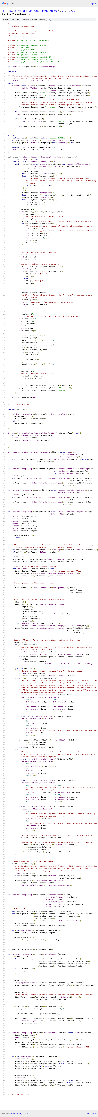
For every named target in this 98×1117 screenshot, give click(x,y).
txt (88, 1113)
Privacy (19, 1113)
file (48, 20)
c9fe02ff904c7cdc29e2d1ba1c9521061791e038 (35, 11)
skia (4, 11)
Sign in (93, 3)
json (94, 1113)
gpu (68, 11)
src (63, 11)
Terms (26, 1113)
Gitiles (13, 1113)
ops (74, 11)
